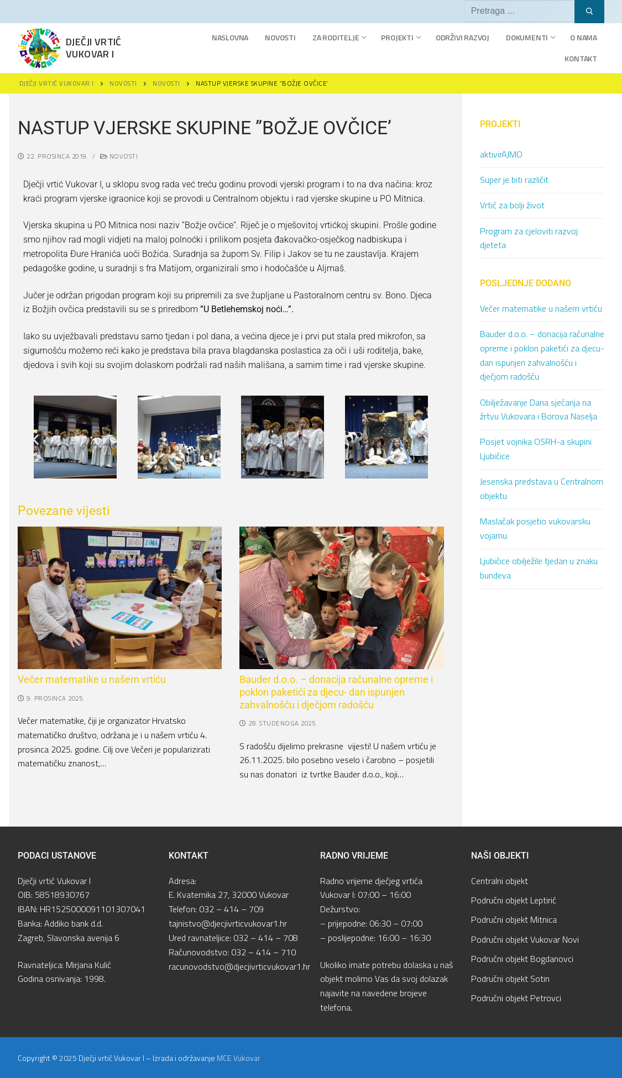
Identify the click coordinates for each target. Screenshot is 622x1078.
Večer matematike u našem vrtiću (92, 679)
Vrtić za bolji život (512, 205)
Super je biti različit (514, 179)
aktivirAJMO (501, 154)
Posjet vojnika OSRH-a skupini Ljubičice (536, 448)
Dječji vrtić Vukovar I (94, 48)
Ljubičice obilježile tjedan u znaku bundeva (539, 568)
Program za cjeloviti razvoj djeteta (529, 238)
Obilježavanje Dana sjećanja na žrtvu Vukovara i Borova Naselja (538, 409)
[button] (36, 439)
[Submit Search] (589, 11)
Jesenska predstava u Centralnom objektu (541, 488)
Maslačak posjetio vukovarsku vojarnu (535, 528)
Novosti (119, 156)
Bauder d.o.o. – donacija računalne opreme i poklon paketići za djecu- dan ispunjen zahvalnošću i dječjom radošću (336, 692)
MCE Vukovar (238, 1058)
